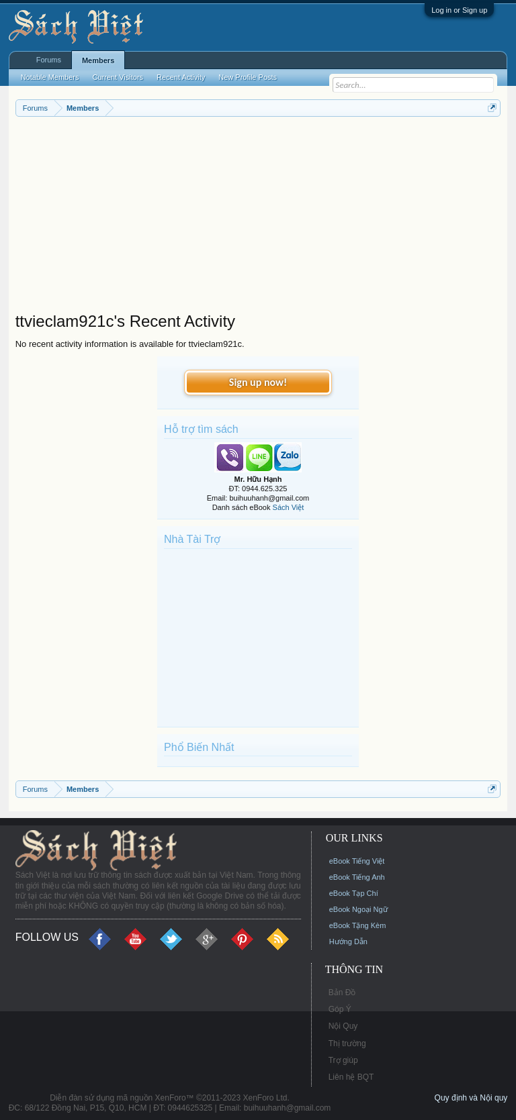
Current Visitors (118, 77)
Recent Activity (181, 77)
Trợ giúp (343, 1060)
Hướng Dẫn (348, 941)
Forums (48, 60)
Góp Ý (340, 1009)
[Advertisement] (258, 217)
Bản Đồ (342, 992)
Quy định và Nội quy (471, 1098)
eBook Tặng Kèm (357, 925)
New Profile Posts (247, 77)
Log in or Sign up (459, 10)
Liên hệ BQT (351, 1077)
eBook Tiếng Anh (357, 877)
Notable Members (50, 77)
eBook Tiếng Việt (357, 861)
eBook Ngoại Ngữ (358, 909)
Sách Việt (288, 507)
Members (98, 60)
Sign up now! (258, 382)
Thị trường (347, 1043)
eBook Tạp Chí (353, 893)
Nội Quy (343, 1026)
